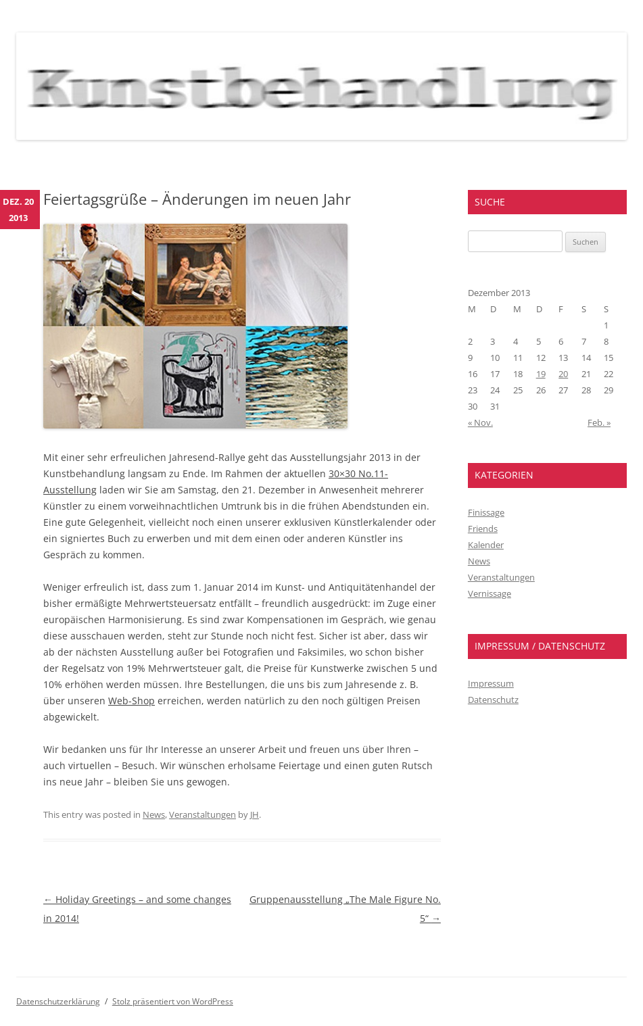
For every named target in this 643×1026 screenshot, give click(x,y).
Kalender (486, 545)
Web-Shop (131, 700)
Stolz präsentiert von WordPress (172, 1001)
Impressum (491, 683)
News (154, 814)
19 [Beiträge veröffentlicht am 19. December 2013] (541, 374)
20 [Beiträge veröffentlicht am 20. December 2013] (563, 374)
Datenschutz (493, 699)
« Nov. (480, 422)
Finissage (486, 512)
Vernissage (489, 593)
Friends (483, 528)
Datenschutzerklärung (58, 1001)
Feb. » (599, 422)
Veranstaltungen (202, 814)
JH (254, 814)
